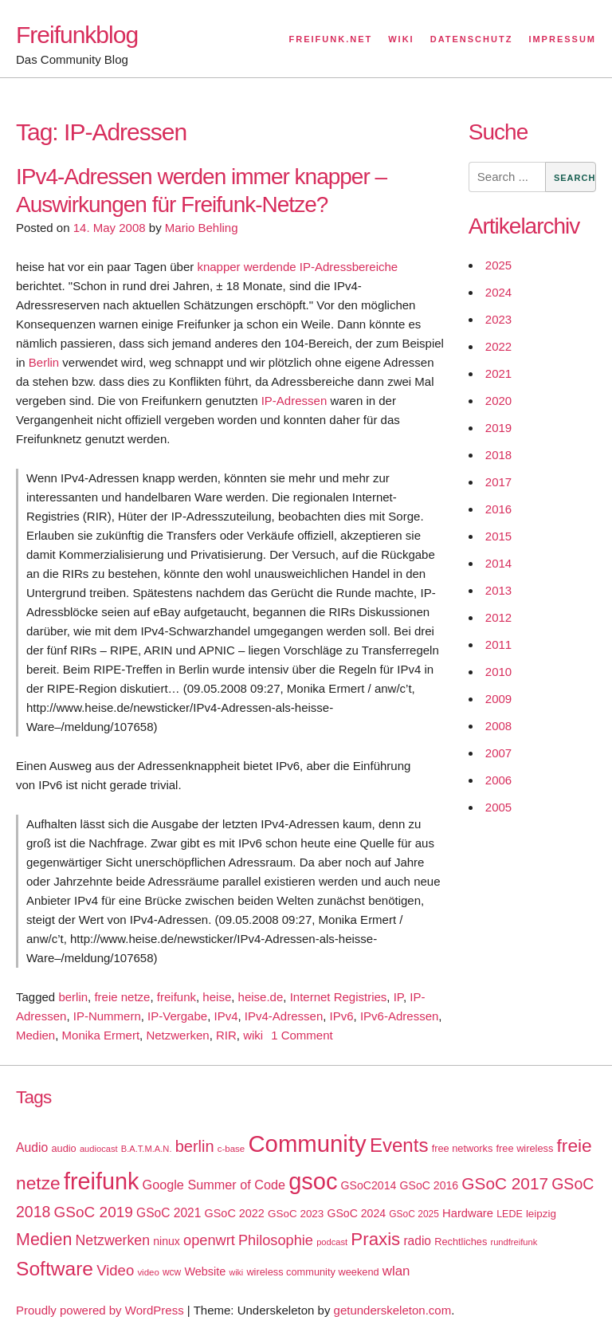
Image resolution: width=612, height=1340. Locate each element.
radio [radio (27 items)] (417, 1241)
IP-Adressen (294, 400)
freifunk (176, 997)
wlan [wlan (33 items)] (396, 1271)
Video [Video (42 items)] (115, 1270)
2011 (498, 644)
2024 (498, 292)
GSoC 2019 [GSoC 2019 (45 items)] (93, 1212)
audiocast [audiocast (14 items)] (99, 1148)
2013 (498, 590)
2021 (498, 373)
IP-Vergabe (177, 1016)
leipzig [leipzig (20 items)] (541, 1214)
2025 (498, 265)
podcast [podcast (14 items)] (331, 1242)
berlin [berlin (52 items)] (194, 1146)
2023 (498, 319)
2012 (498, 617)
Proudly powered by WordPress (100, 1310)
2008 (498, 726)
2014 (498, 563)
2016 (498, 509)
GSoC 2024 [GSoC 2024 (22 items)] (356, 1213)
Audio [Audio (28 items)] (32, 1147)
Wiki (401, 39)
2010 (498, 671)
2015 (498, 536)
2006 (498, 780)
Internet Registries (338, 997)
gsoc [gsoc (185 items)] (312, 1181)
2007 (498, 753)
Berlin (44, 362)
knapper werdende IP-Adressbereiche (297, 266)
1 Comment (302, 1035)
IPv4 (225, 1016)
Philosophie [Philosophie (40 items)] (275, 1240)
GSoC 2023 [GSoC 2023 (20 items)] (296, 1214)
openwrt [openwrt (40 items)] (209, 1240)
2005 (498, 807)
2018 (498, 455)
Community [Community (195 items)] (307, 1143)
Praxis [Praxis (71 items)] (375, 1239)
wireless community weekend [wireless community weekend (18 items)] (312, 1272)
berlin (73, 997)
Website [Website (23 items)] (205, 1271)
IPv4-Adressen (284, 1016)
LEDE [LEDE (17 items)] (509, 1214)
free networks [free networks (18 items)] (462, 1148)
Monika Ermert (101, 1035)
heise (216, 997)
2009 (498, 698)
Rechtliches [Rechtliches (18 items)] (460, 1242)
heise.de (261, 997)
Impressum (562, 39)
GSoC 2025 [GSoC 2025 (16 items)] (414, 1214)
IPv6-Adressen (399, 1016)
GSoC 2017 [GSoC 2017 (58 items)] (504, 1183)
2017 (498, 482)
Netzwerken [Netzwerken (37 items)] (113, 1240)
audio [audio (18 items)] (63, 1148)
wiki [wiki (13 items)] (236, 1272)
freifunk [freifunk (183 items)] (101, 1181)
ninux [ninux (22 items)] (166, 1241)
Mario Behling (201, 227)
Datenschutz (471, 39)
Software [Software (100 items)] (54, 1268)
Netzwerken (177, 1035)
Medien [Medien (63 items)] (44, 1239)
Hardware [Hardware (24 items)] (467, 1213)
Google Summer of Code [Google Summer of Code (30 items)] (214, 1184)
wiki (253, 1035)
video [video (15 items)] (148, 1272)
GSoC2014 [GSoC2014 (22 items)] (369, 1185)
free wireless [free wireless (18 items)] (525, 1148)
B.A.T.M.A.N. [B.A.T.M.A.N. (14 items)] (146, 1148)
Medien (35, 1035)
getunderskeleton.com (393, 1310)
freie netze (122, 997)
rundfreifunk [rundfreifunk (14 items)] (513, 1242)
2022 (498, 346)
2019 (498, 427)
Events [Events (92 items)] (399, 1145)
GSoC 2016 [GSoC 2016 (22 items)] (429, 1185)
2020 (498, 400)
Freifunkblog (77, 35)
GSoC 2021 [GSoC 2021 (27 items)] (168, 1213)
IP (398, 997)
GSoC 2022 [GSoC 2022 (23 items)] (235, 1213)
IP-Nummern (107, 1016)
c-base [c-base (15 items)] (231, 1148)
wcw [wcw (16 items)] (172, 1272)
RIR (226, 1035)
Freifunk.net (331, 39)
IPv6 (342, 1016)
